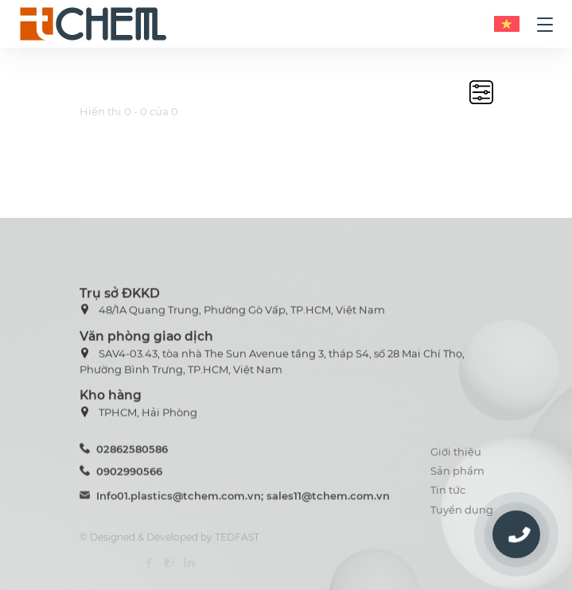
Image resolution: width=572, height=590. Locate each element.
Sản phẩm (457, 478)
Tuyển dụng (461, 516)
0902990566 (121, 475)
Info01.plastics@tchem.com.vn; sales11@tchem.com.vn (235, 501)
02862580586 (124, 452)
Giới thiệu (455, 458)
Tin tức (447, 497)
